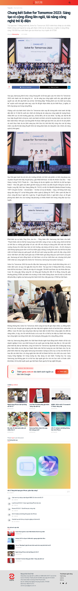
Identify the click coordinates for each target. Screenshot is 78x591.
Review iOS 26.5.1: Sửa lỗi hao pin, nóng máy (23, 508)
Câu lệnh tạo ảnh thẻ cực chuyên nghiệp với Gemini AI (26, 519)
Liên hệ (62, 578)
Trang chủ (10, 8)
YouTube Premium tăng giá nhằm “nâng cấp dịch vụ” (29, 558)
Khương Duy (15, 34)
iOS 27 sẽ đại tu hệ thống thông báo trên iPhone (24, 514)
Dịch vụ (62, 580)
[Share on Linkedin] (69, 87)
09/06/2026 (10, 408)
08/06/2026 (10, 432)
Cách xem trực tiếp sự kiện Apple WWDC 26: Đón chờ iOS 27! (27, 497)
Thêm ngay (61, 371)
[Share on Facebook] (25, 87)
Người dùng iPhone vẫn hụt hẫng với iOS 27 (27, 552)
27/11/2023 (24, 34)
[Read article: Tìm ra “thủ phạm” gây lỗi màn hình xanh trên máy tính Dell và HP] (11, 547)
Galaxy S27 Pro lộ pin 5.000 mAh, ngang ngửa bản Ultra (30, 538)
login (13, 438)
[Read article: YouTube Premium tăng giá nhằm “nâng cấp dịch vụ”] (39, 395)
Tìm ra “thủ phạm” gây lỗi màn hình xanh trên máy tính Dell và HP (33, 545)
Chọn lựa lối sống (18, 8)
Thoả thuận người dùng (66, 573)
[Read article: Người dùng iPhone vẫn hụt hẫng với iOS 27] (18, 395)
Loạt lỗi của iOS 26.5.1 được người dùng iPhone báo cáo (26, 503)
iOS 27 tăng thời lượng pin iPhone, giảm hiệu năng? (23, 490)
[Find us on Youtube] (63, 583)
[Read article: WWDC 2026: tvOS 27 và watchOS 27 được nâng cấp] (61, 395)
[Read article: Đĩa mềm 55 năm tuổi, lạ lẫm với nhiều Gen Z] (18, 419)
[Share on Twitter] (53, 87)
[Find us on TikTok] (66, 583)
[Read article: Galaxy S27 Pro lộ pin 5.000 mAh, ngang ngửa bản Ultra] (11, 540)
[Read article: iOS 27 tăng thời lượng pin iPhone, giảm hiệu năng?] (39, 466)
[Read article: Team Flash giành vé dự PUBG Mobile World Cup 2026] (11, 533)
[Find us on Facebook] (60, 583)
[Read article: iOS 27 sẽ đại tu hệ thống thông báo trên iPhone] (61, 419)
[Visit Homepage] (37, 2)
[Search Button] (69, 2)
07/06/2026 (54, 432)
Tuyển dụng (63, 576)
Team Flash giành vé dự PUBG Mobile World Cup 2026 (30, 531)
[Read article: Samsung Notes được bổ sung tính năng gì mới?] (39, 419)
